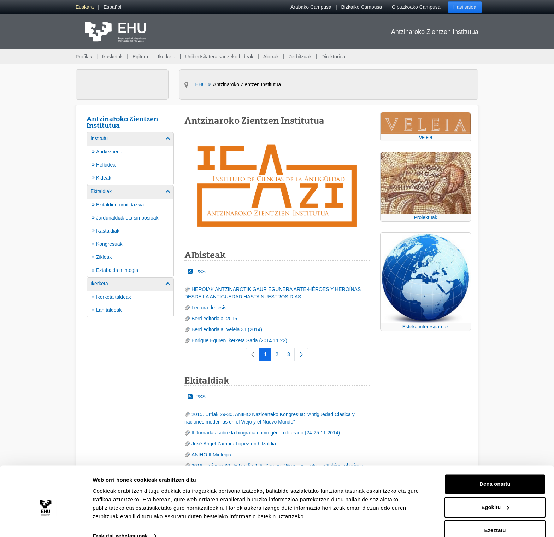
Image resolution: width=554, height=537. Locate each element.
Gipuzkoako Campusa (416, 7)
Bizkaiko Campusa (361, 7)
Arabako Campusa (310, 7)
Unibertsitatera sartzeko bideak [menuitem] (219, 56)
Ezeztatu (495, 517)
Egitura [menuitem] (140, 56)
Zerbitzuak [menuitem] (300, 56)
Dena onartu (495, 471)
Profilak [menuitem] (84, 56)
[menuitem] (84, 7)
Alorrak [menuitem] (271, 56)
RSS (197, 271)
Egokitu (495, 494)
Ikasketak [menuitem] (112, 56)
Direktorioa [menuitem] (333, 56)
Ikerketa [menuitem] (167, 56)
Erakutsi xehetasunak (120, 523)
